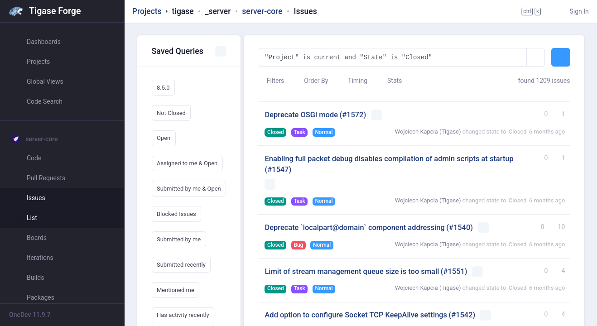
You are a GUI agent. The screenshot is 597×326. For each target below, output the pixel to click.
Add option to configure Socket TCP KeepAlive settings (356, 315)
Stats (390, 80)
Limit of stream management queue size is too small (352, 271)
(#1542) (462, 315)
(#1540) (459, 227)
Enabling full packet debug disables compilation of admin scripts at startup (389, 158)
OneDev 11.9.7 (30, 314)
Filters (271, 80)
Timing (353, 80)
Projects (147, 11)
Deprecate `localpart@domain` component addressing (354, 227)
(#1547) (278, 169)
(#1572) (352, 114)
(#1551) (454, 271)
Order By (311, 80)
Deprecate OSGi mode (301, 114)
